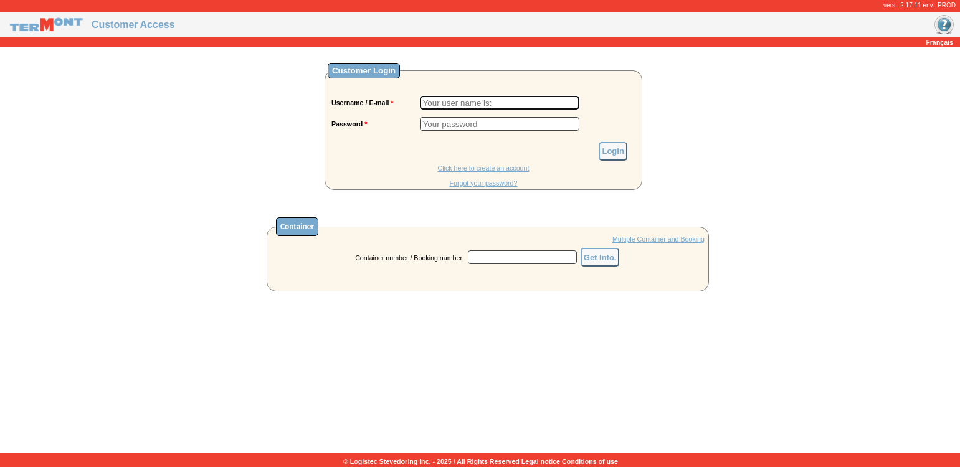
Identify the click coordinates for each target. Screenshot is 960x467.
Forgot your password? (483, 183)
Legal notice (540, 461)
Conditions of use (590, 461)
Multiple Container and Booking (658, 239)
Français (939, 42)
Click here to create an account (484, 168)
